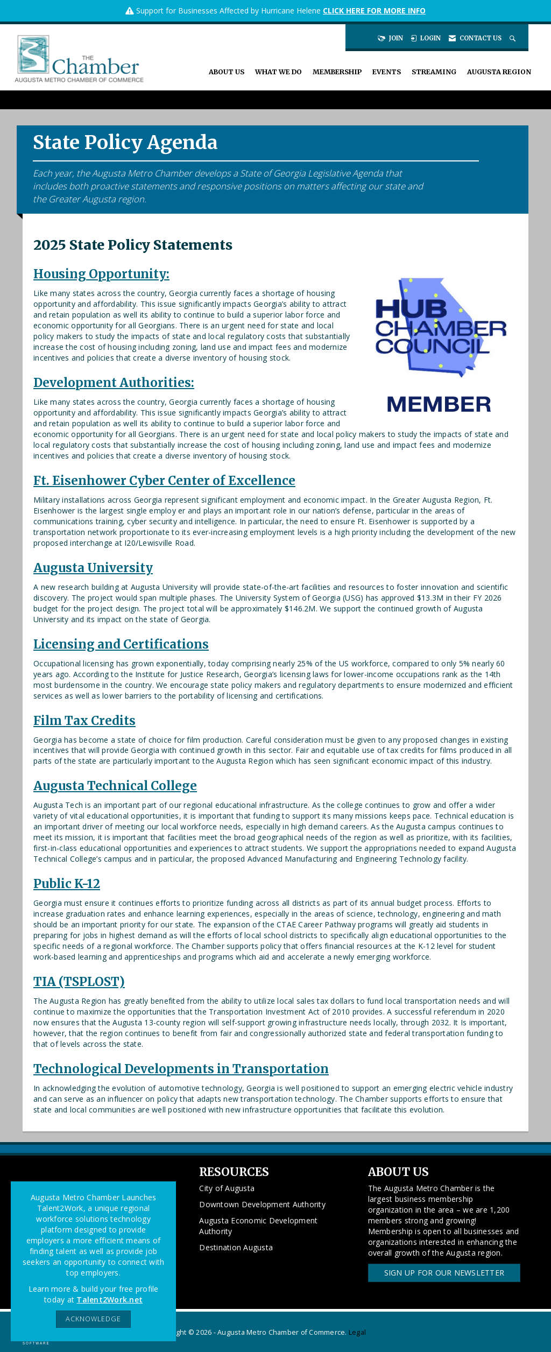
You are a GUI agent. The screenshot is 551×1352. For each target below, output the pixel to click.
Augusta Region (499, 72)
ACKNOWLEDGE (93, 1318)
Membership (337, 72)
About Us (226, 72)
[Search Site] (514, 38)
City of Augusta (227, 1188)
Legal (357, 1332)
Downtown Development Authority (262, 1204)
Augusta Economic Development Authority (258, 1225)
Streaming (434, 72)
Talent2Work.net (109, 1299)
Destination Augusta (236, 1247)
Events (386, 72)
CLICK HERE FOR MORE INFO (374, 10)
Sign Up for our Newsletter (444, 1273)
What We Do (278, 72)
